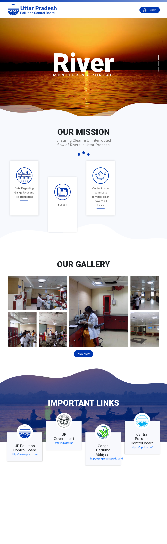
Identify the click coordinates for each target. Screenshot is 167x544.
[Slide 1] (158, 57)
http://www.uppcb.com (25, 454)
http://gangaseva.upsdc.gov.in (107, 458)
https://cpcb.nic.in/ (142, 447)
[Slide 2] (158, 63)
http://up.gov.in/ (64, 442)
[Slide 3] (158, 69)
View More (83, 353)
